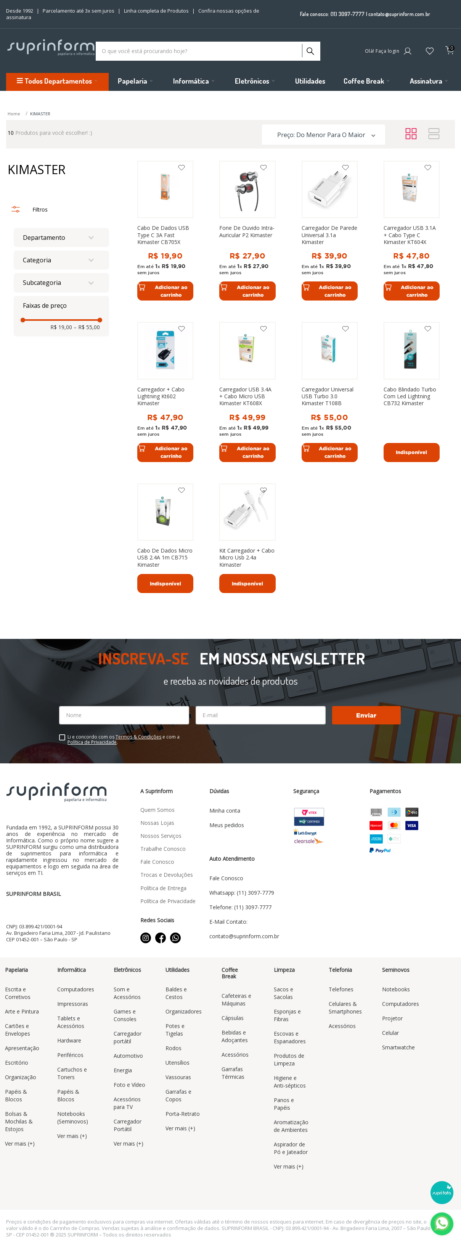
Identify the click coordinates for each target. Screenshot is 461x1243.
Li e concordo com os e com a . (123, 739)
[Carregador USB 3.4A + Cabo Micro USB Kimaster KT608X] (247, 392)
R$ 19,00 (61, 327)
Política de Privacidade (92, 742)
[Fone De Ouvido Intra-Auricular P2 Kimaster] (247, 231)
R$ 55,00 (87, 327)
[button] (61, 237)
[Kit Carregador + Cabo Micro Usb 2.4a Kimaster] (247, 538)
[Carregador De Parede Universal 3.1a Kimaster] (330, 231)
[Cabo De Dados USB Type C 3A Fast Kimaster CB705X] (165, 231)
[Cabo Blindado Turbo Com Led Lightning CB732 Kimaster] (412, 392)
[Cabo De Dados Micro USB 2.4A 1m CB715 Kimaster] (165, 538)
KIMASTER (40, 113)
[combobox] (208, 51)
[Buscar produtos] (309, 49)
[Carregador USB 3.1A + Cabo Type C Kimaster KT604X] (412, 231)
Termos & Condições (138, 737)
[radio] (411, 134)
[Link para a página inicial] (15, 114)
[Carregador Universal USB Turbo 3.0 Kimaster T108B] (330, 392)
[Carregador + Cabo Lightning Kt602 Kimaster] (165, 392)
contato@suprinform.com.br (399, 14)
